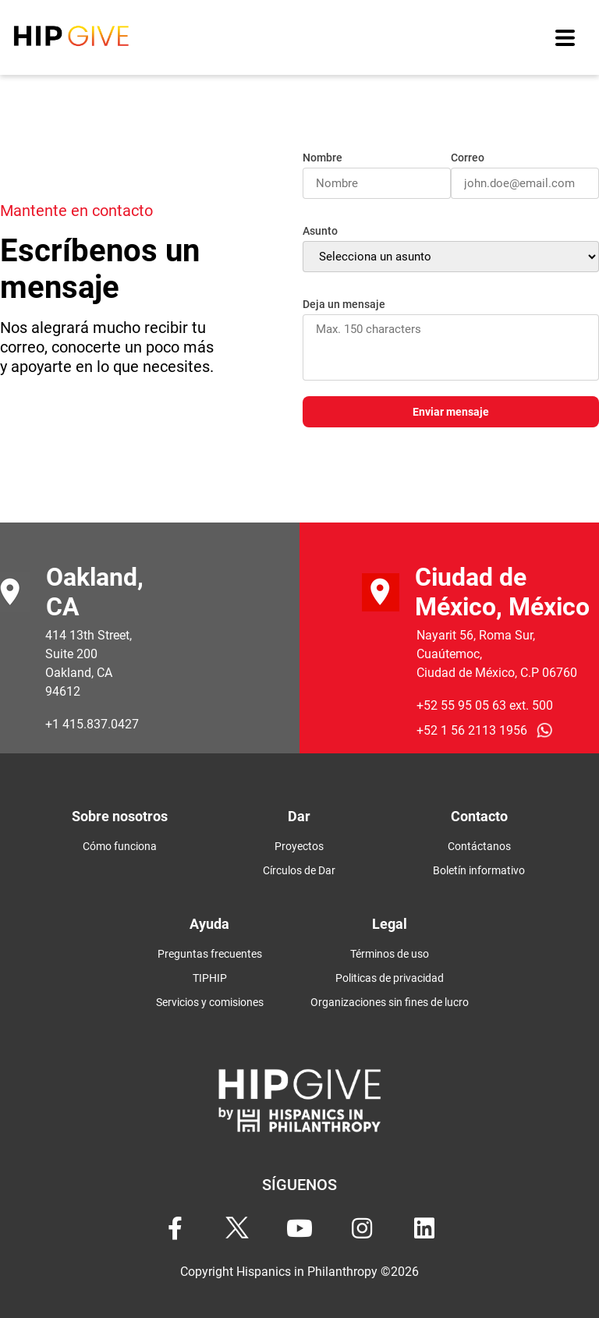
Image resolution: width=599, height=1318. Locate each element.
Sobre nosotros (120, 816)
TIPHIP (210, 978)
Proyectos (299, 846)
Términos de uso (389, 954)
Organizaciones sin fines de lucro (389, 1002)
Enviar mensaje (451, 412)
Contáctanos (479, 846)
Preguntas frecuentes (210, 954)
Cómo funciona (120, 846)
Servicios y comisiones (210, 1002)
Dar (299, 816)
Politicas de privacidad (389, 978)
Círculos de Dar (299, 870)
